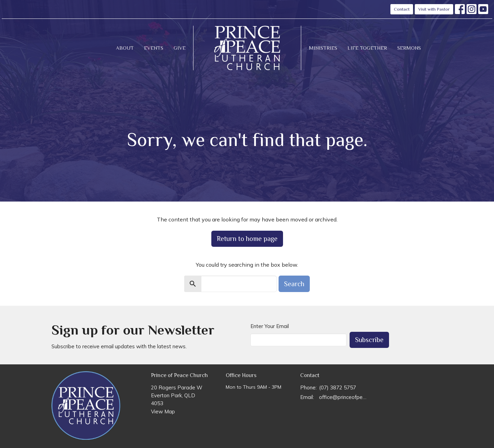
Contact (402, 9)
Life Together (367, 48)
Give (180, 48)
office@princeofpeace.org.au (343, 397)
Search (294, 284)
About (125, 48)
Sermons (409, 48)
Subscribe (369, 339)
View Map (163, 411)
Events (153, 48)
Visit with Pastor (434, 9)
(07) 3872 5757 (337, 387)
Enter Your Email (269, 326)
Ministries (323, 48)
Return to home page (247, 238)
